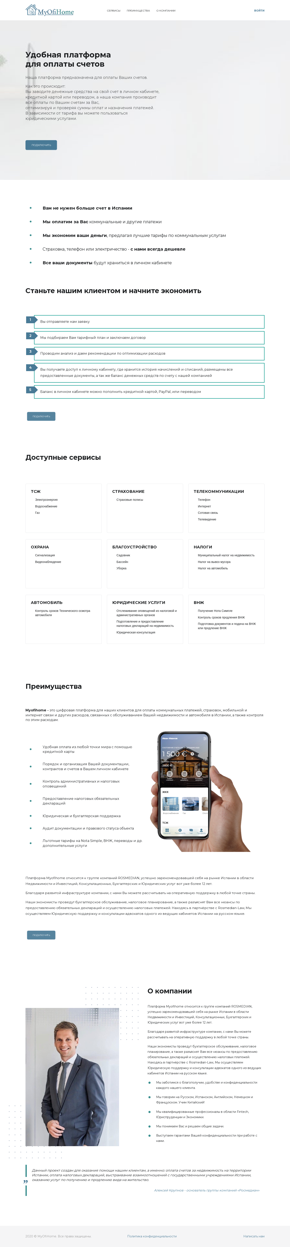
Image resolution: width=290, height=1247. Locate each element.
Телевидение (207, 519)
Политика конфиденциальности (152, 1236)
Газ (37, 512)
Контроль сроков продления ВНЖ (221, 617)
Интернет (204, 506)
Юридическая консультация (136, 632)
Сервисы (113, 10)
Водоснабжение (46, 506)
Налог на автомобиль (213, 568)
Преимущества (138, 10)
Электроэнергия (46, 499)
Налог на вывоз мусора (214, 562)
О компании (165, 10)
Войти (259, 10)
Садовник (123, 555)
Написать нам (254, 1236)
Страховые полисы (130, 499)
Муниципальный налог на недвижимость (226, 555)
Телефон (204, 499)
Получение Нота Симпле (215, 610)
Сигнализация (45, 555)
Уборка (121, 568)
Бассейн (122, 562)
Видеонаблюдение (48, 562)
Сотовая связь (208, 512)
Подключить (41, 145)
